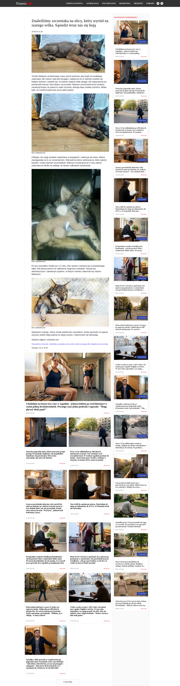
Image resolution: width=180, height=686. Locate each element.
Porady (150, 3)
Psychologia (109, 3)
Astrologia (92, 3)
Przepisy (138, 3)
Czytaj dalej (67, 682)
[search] (161, 3)
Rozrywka (125, 3)
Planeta (24, 3)
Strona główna (74, 3)
